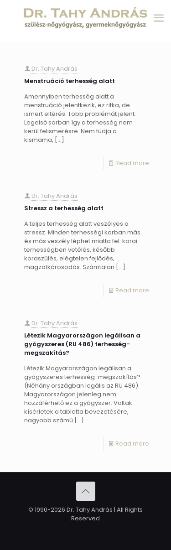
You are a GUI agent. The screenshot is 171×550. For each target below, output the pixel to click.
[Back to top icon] (85, 491)
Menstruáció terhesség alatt (69, 81)
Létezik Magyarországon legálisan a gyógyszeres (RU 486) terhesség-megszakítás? (82, 344)
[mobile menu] (158, 18)
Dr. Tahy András (54, 68)
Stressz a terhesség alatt (64, 208)
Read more (132, 163)
